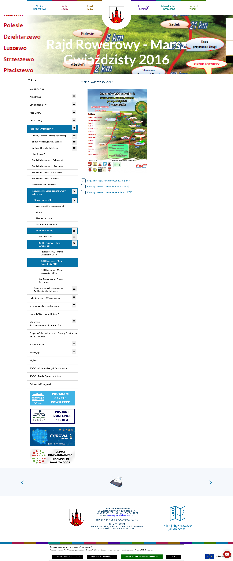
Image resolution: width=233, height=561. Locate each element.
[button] (229, 29)
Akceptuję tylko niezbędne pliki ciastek (142, 556)
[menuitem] (52, 89)
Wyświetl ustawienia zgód (102, 557)
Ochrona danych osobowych (67, 557)
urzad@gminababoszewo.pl (120, 515)
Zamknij (173, 557)
